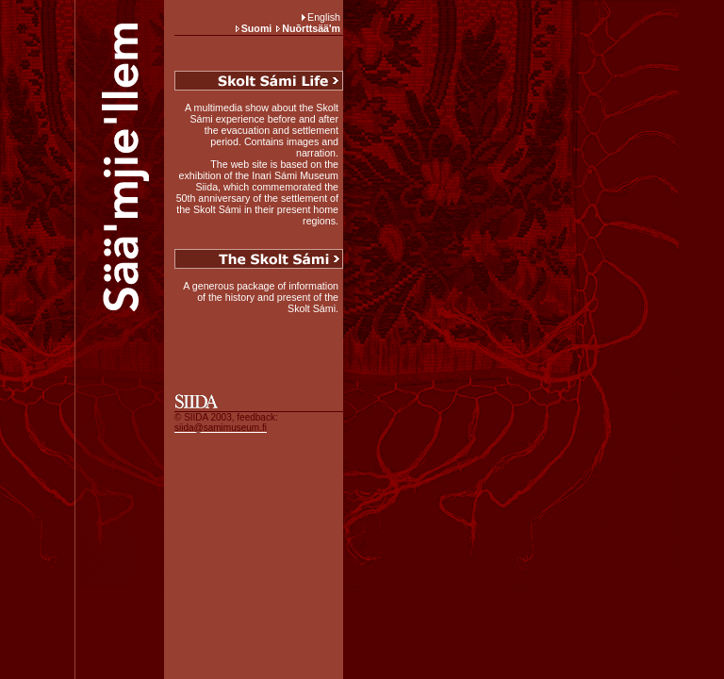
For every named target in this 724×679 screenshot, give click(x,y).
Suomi (256, 28)
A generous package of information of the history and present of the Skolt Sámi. (260, 297)
